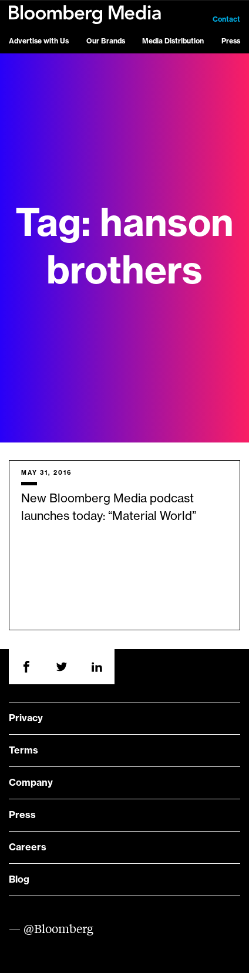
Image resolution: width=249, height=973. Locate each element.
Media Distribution (173, 41)
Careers (27, 847)
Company (31, 783)
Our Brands (105, 41)
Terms (23, 750)
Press (230, 41)
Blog (19, 879)
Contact (226, 19)
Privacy (26, 718)
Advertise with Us (39, 41)
